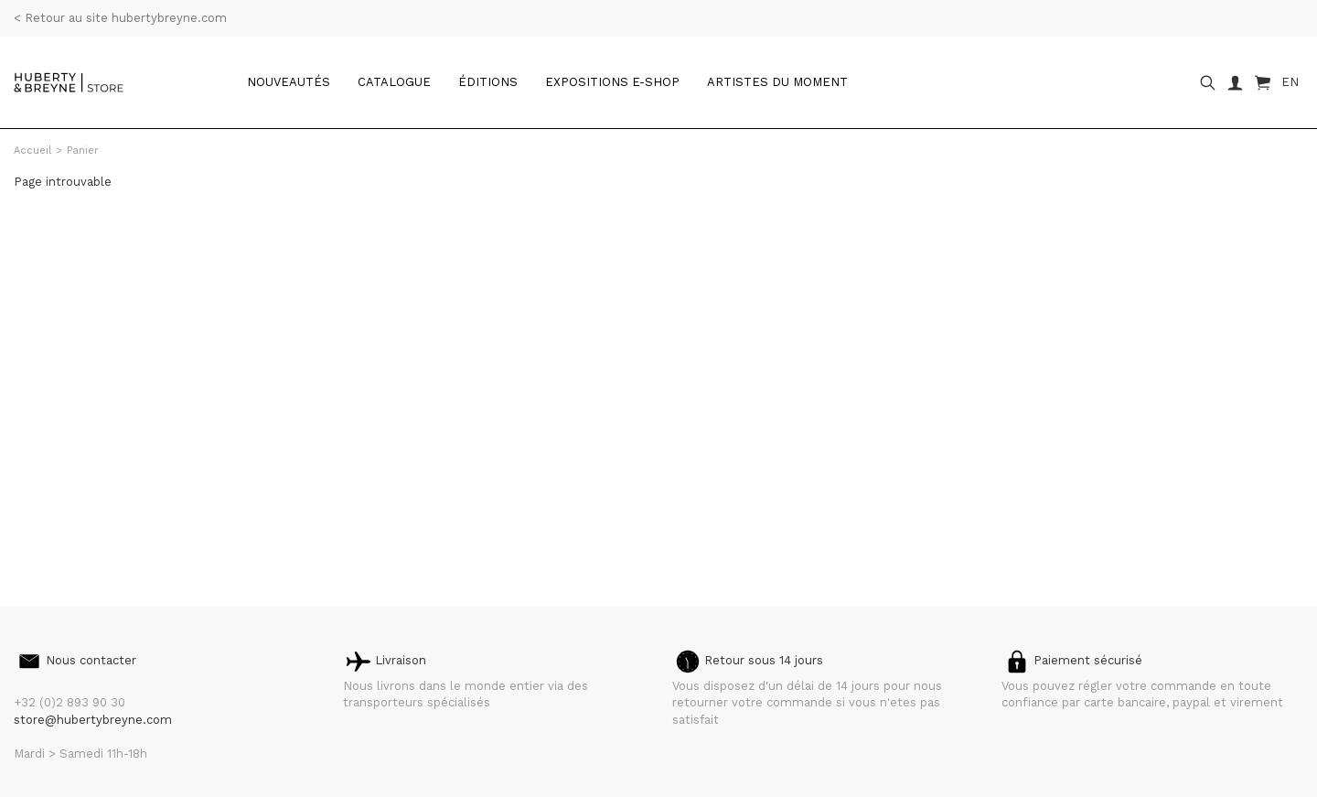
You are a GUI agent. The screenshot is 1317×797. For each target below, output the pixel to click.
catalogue (394, 82)
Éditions (488, 82)
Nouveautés (288, 82)
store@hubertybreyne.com (93, 720)
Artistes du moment (777, 82)
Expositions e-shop (612, 82)
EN (1290, 82)
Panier (83, 150)
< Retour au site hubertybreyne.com (120, 18)
